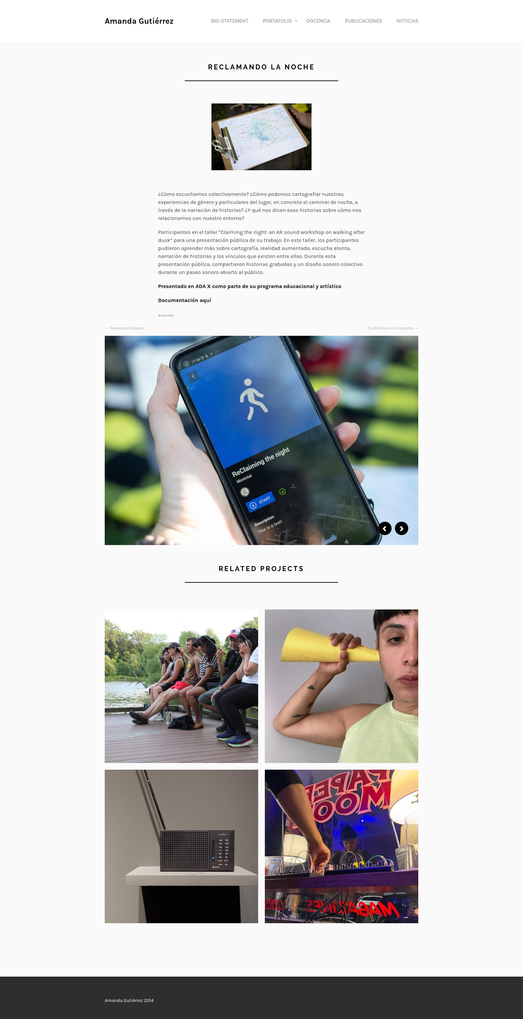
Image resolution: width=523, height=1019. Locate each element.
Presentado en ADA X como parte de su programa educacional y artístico (250, 286)
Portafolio (277, 21)
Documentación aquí (184, 300)
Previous (385, 528)
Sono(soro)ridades (126, 328)
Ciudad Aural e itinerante (390, 328)
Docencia (318, 21)
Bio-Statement (229, 21)
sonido (167, 315)
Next (401, 528)
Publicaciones (363, 21)
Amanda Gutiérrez (139, 21)
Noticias (407, 21)
